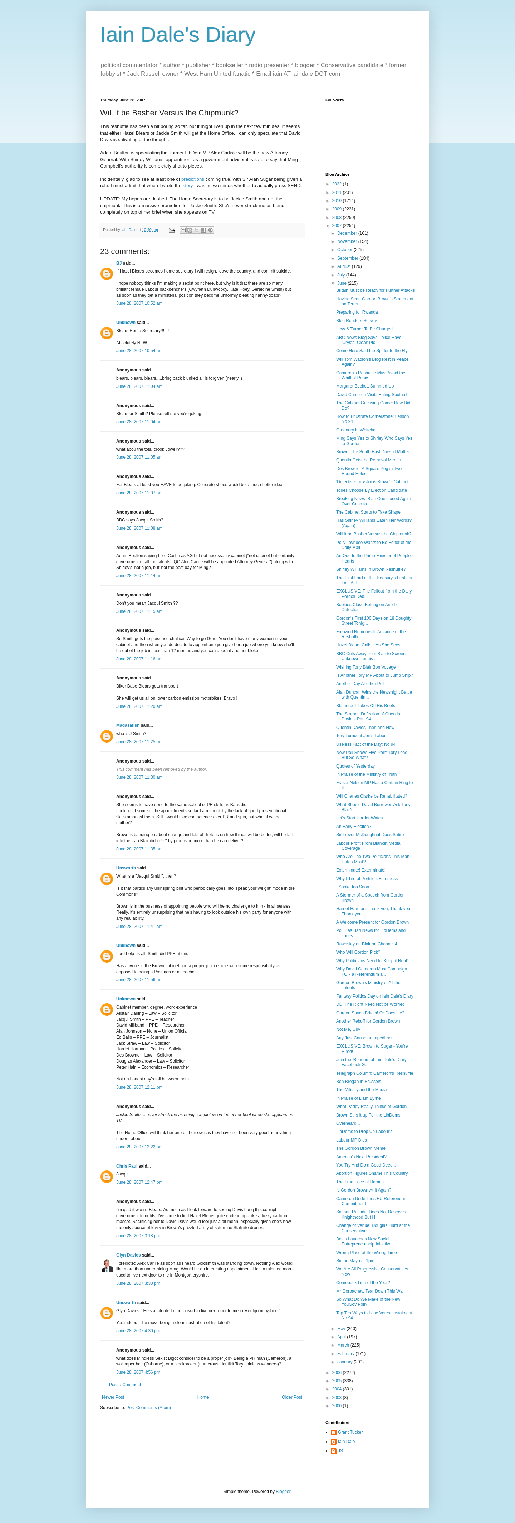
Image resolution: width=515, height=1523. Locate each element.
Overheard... (348, 1123)
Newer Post (113, 1397)
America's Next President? (361, 1156)
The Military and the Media (361, 1089)
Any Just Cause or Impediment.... (367, 1037)
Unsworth (126, 867)
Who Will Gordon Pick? (358, 952)
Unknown (126, 322)
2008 (337, 217)
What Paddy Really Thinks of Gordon (371, 1106)
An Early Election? (353, 826)
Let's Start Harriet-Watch (359, 817)
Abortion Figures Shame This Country (372, 1173)
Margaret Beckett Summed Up (365, 386)
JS (340, 1450)
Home (203, 1397)
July (341, 275)
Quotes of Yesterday (355, 766)
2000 (337, 1405)
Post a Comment (125, 1384)
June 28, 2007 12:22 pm (139, 1146)
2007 (337, 225)
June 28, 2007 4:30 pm (138, 1330)
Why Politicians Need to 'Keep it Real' (372, 960)
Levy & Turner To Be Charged (364, 328)
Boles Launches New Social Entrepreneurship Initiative (363, 1242)
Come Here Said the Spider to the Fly (371, 350)
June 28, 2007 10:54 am (139, 350)
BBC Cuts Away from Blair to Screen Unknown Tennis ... (371, 656)
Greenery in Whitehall (356, 430)
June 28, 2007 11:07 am (139, 492)
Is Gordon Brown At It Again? (363, 1190)
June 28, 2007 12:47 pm (139, 1182)
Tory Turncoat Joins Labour (362, 735)
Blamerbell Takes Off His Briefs (365, 705)
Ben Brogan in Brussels (358, 1081)
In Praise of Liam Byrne (358, 1098)
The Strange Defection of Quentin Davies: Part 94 (368, 716)
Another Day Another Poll (360, 683)
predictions (192, 179)
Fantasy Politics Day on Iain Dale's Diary (374, 996)
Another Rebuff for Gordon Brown (368, 1021)
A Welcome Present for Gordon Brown (372, 922)
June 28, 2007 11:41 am (139, 926)
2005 (337, 1380)
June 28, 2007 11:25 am (139, 741)
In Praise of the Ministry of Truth (366, 774)
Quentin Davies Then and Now (365, 727)
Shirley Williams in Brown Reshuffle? (371, 569)
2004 (337, 1389)
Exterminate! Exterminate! (361, 870)
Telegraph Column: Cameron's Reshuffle (374, 1073)
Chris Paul (126, 1166)
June (342, 283)
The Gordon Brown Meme (361, 1148)
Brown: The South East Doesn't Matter (372, 451)
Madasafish (127, 725)
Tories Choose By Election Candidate (371, 490)
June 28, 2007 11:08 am (139, 528)
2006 (337, 1372)
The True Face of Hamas (360, 1181)
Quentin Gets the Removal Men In (368, 460)
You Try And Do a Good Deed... (366, 1165)
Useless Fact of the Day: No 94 (366, 744)
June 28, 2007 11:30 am (139, 777)
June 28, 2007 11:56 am (139, 979)
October (345, 249)
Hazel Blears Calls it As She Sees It (370, 645)
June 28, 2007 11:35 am (139, 849)
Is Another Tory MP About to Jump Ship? (374, 675)
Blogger (283, 1491)
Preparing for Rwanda (357, 312)
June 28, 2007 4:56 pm (138, 1372)
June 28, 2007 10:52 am (139, 303)
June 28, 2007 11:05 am (139, 457)
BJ (119, 263)
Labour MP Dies (351, 1140)
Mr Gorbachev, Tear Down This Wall (370, 1291)
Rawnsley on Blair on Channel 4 (366, 944)
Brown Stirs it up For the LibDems (368, 1115)
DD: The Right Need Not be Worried (370, 1004)
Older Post (292, 1397)
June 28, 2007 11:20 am (139, 706)
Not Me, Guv (348, 1029)
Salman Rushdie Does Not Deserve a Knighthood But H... (371, 1214)
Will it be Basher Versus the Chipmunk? (374, 533)
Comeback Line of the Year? (363, 1282)
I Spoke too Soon (352, 886)
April (342, 1336)
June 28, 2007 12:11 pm (139, 1087)
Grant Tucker (350, 1432)
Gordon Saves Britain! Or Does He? (370, 1012)
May (342, 1328)
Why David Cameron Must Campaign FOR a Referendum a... (371, 972)
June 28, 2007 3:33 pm (138, 1283)
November (347, 241)
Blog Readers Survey (356, 320)
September (348, 258)
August (344, 266)
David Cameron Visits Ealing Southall (371, 394)
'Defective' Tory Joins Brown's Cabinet (372, 481)
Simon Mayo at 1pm (355, 1260)
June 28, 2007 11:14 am (139, 575)
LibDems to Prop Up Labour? (364, 1131)
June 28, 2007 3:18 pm (138, 1235)
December (347, 233)
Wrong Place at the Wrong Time (366, 1252)
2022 (337, 183)
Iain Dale (346, 1441)
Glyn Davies (128, 1255)
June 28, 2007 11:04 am (139, 386)
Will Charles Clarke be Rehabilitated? (371, 796)
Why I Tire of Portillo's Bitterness (367, 878)
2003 (337, 1397)
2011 (337, 192)
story (188, 185)
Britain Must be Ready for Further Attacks (375, 290)
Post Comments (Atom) (148, 1407)
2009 (337, 208)
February (346, 1353)
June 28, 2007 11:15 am (139, 611)
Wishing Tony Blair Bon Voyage (366, 667)
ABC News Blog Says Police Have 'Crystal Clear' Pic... (369, 340)
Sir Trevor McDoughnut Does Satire (370, 834)
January (345, 1361)
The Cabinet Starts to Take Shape (368, 512)
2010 (337, 200)
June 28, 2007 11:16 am (139, 658)
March (343, 1345)
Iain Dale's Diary (178, 34)
